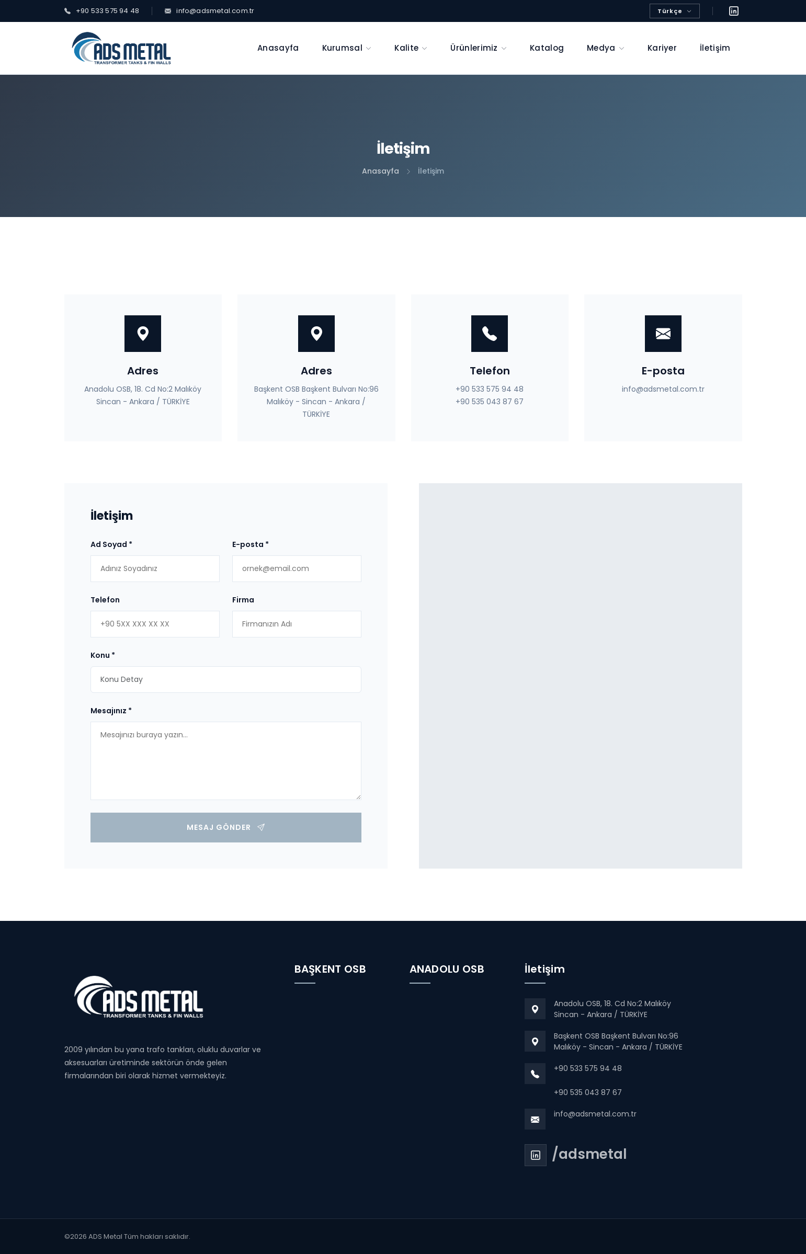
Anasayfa (380, 171)
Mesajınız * (111, 710)
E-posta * (250, 544)
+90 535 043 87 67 (490, 401)
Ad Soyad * (111, 544)
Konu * (102, 655)
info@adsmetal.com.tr (663, 389)
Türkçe (674, 11)
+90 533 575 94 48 (490, 389)
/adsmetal (589, 1154)
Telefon (105, 600)
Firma (243, 600)
